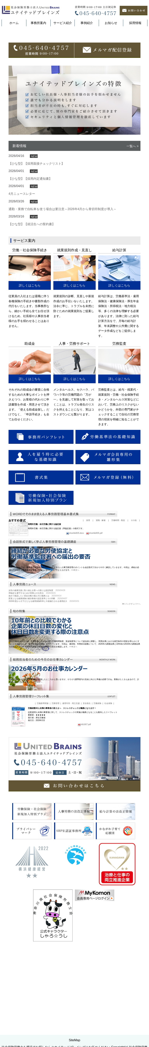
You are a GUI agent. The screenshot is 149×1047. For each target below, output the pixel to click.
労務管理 (55, 775)
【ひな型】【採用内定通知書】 (30, 250)
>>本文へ (75, 642)
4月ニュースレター (22, 265)
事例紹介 (87, 23)
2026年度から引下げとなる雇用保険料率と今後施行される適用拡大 (38, 673)
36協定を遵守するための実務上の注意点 (26, 665)
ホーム (14, 23)
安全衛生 (87, 775)
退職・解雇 (101, 592)
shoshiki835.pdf (94, 605)
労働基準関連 (43, 775)
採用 (88, 592)
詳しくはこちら (30, 357)
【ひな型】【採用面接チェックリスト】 (36, 235)
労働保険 (97, 775)
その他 (134, 592)
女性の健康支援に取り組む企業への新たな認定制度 (31, 662)
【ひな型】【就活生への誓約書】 (32, 296)
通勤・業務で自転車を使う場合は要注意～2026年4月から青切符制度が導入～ (63, 280)
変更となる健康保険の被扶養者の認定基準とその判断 (32, 670)
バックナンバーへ (132, 676)
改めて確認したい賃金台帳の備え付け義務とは (29, 667)
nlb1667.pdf (84, 796)
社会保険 (108, 775)
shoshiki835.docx (75, 605)
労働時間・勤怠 (118, 592)
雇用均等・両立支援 (71, 775)
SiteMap (74, 1030)
